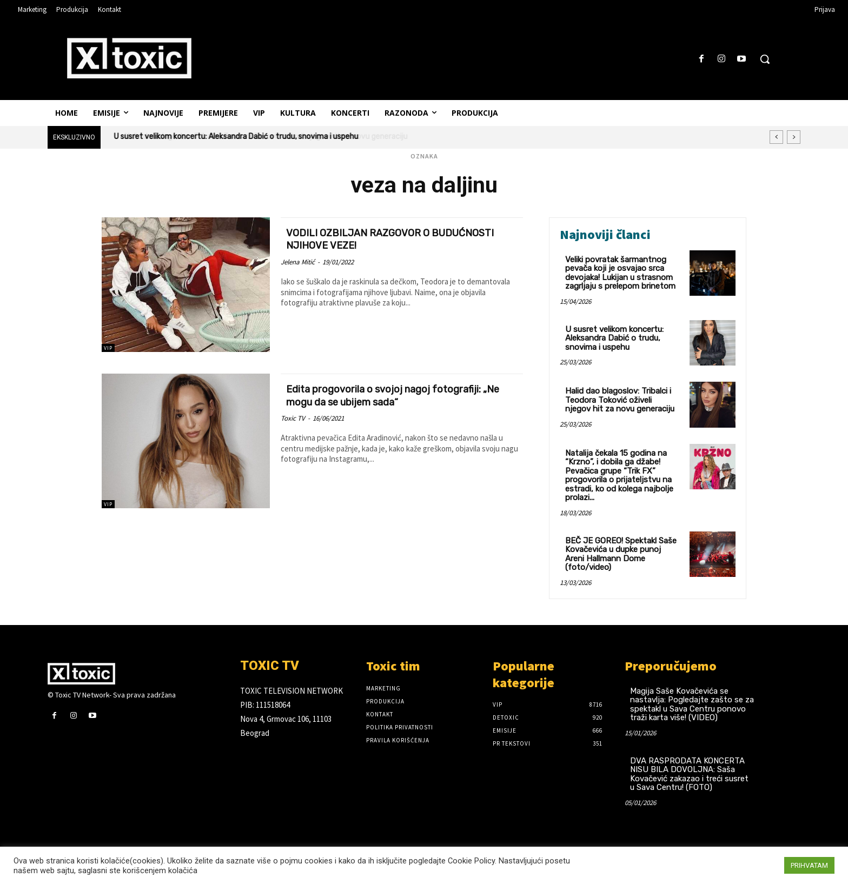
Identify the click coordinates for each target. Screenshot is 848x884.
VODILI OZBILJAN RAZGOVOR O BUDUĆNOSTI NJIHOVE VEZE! (369, 238)
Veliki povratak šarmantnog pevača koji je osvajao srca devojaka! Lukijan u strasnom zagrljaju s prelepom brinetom (620, 273)
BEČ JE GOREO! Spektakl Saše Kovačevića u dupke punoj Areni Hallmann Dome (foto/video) (621, 554)
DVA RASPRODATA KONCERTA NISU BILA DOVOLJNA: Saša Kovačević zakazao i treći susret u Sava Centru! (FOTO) (689, 774)
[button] (765, 59)
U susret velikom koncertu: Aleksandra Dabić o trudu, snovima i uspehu (236, 136)
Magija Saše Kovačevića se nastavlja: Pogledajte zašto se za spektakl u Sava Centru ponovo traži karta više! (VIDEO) (692, 704)
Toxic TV (293, 417)
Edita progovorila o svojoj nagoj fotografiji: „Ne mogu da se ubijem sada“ (400, 395)
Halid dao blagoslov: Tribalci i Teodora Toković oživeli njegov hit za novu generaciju (619, 400)
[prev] (776, 137)
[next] (793, 137)
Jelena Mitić (298, 261)
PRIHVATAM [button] (809, 865)
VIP (108, 347)
